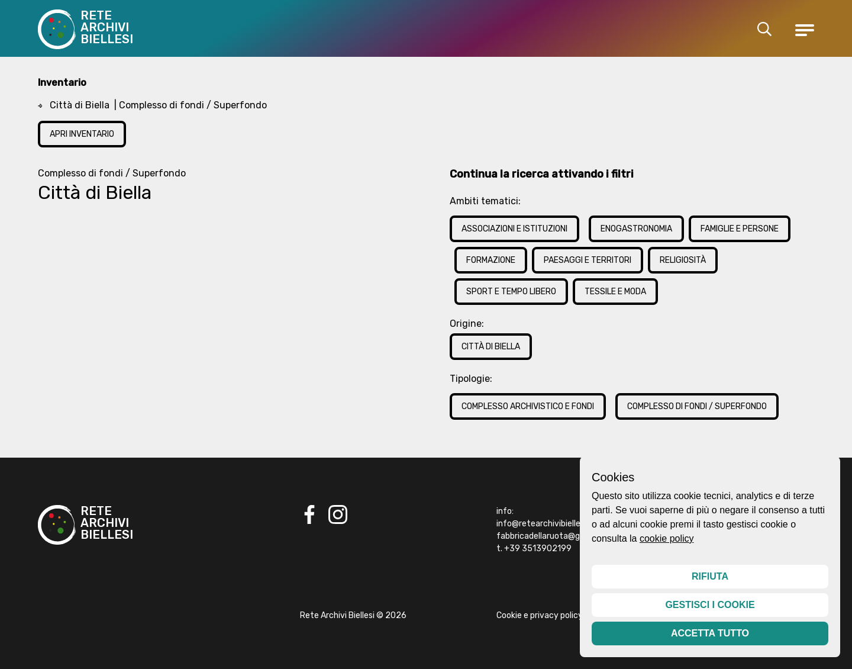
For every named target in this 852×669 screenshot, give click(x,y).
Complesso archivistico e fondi (528, 406)
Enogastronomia (636, 229)
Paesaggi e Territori (587, 260)
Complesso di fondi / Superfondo (697, 406)
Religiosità (683, 260)
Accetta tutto (710, 633)
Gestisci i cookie (709, 605)
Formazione (490, 260)
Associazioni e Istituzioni (514, 229)
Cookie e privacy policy (539, 615)
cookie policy (667, 538)
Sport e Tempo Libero (511, 292)
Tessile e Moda (615, 292)
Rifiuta (710, 576)
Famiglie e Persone (740, 229)
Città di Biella (491, 347)
